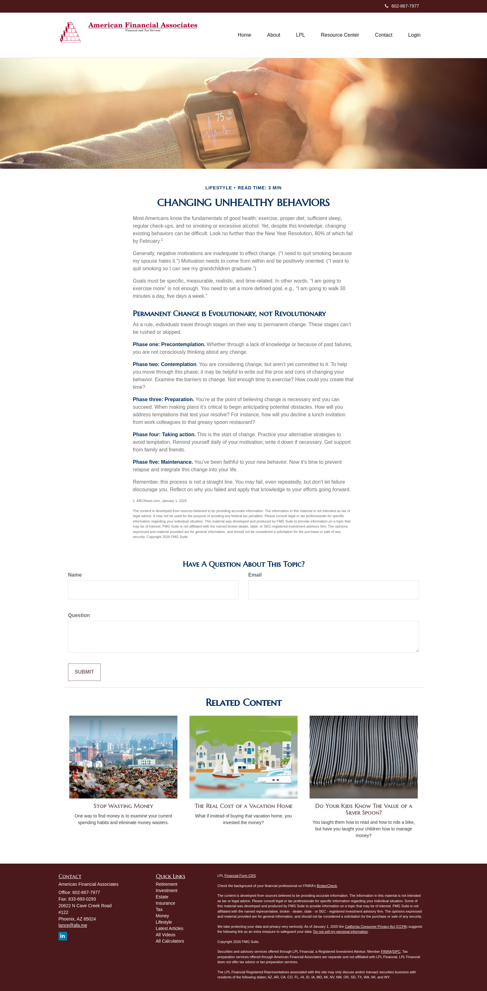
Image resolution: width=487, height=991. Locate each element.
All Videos (166, 934)
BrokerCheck (327, 886)
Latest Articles (169, 928)
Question (79, 615)
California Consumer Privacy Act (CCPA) (376, 926)
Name (75, 575)
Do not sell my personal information (340, 931)
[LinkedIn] (63, 936)
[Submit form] (84, 672)
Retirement (166, 884)
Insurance (165, 903)
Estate (162, 896)
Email (255, 575)
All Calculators (170, 941)
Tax (159, 909)
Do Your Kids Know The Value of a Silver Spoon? (363, 809)
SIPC (396, 951)
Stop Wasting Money (123, 806)
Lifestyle (164, 922)
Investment (166, 890)
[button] (273, 35)
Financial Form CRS (240, 876)
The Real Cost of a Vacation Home (243, 806)
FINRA (386, 951)
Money (162, 915)
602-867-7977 (402, 6)
